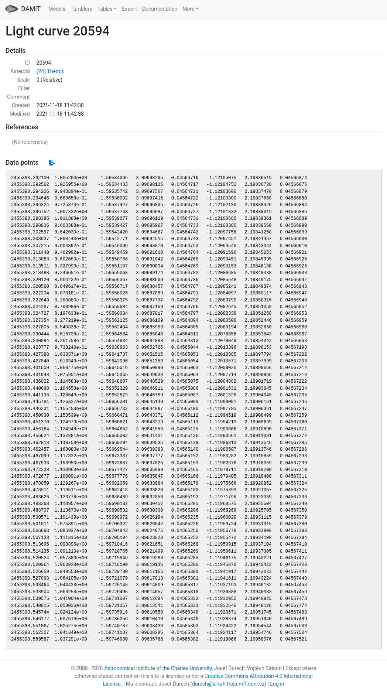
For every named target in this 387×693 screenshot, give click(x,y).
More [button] (188, 9)
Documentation (160, 9)
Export (129, 9)
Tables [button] (105, 9)
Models (56, 9)
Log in (277, 684)
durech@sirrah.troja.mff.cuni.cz (228, 684)
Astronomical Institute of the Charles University (158, 668)
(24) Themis (50, 71)
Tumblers (81, 9)
